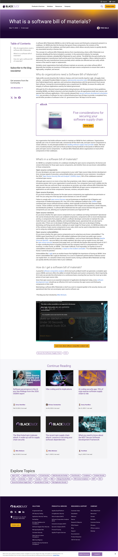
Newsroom (93, 513)
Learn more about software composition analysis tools (71, 346)
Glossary (93, 525)
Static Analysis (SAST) (58, 516)
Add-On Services (75, 539)
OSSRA (94, 201)
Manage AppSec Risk (38, 529)
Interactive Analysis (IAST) (59, 523)
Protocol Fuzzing (56, 529)
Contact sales (110, 6)
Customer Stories (95, 522)
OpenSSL (45, 240)
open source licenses (58, 199)
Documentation (75, 534)
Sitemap (93, 531)
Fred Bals (104, 28)
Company (67, 6)
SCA (65, 353)
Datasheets (74, 513)
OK (72, 337)
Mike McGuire (61, 295)
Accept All (97, 554)
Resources (58, 6)
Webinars (73, 516)
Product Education (76, 536)
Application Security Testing (39, 516)
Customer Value (75, 510)
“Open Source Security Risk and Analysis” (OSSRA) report (61, 176)
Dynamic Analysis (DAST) (58, 526)
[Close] (115, 554)
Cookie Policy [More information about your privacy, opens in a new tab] (56, 555)
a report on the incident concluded (73, 248)
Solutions (50, 6)
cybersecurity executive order (77, 80)
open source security (45, 242)
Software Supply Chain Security (40, 526)
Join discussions (16, 88)
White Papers (74, 525)
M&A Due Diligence (37, 540)
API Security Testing (37, 513)
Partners (93, 519)
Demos (73, 519)
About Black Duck (95, 510)
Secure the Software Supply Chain (49, 353)
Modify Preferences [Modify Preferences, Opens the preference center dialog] (84, 554)
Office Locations (95, 528)
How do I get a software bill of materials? (23, 60)
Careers (93, 516)
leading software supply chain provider (81, 145)
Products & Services (38, 6)
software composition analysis (54, 271)
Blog (72, 528)
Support (105, 1)
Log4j (50, 253)
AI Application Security (58, 513)
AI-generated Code (37, 510)
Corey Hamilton (20, 405)
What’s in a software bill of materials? (23, 55)
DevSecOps (35, 519)
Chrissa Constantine (54, 405)
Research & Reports (76, 522)
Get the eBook (88, 126)
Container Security (37, 532)
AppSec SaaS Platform (58, 510)
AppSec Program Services (59, 532)
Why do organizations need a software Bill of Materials (23, 49)
